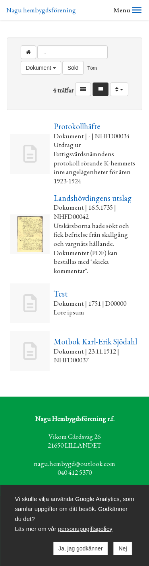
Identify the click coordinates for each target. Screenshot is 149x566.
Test (61, 293)
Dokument (41, 68)
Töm (92, 68)
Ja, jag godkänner (80, 548)
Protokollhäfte (77, 126)
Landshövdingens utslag (93, 198)
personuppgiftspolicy (85, 528)
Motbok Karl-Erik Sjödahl (95, 341)
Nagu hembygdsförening (41, 10)
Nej (122, 548)
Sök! (73, 68)
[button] (136, 10)
